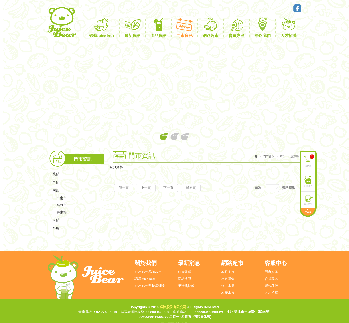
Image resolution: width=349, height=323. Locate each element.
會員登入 (308, 185)
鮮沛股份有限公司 (61, 22)
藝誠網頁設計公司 (174, 315)
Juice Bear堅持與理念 (149, 277)
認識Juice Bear (144, 270)
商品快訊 (184, 270)
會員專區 (271, 270)
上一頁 (146, 188)
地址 (229, 303)
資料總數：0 (291, 188)
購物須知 (308, 203)
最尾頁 (191, 188)
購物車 (310, 160)
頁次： (260, 188)
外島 (56, 228)
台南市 (62, 198)
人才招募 (271, 284)
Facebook (297, 8)
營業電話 (85, 303)
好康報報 (184, 263)
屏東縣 (62, 212)
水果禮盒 (228, 270)
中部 (56, 182)
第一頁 (124, 188)
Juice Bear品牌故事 (148, 263)
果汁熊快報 (186, 277)
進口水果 (228, 277)
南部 (56, 190)
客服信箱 (179, 303)
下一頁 (168, 188)
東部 (56, 220)
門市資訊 (271, 263)
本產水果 (228, 284)
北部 (56, 174)
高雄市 (62, 205)
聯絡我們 (271, 277)
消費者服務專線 (132, 303)
